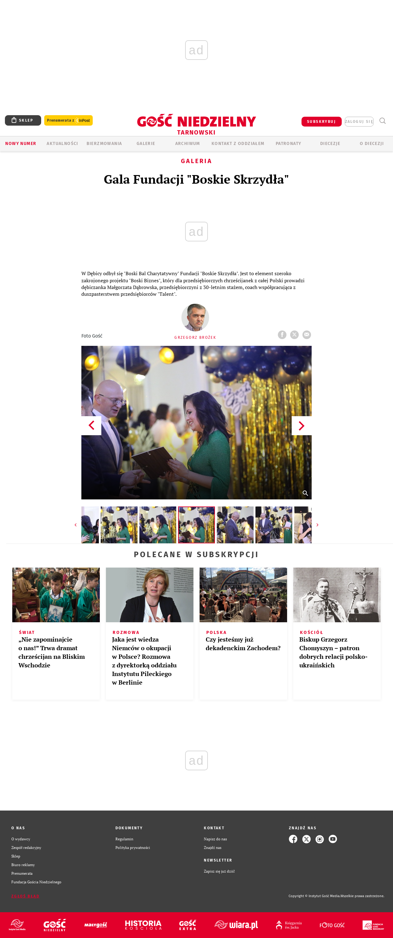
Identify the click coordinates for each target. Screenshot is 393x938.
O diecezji (372, 143)
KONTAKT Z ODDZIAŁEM (238, 143)
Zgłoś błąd (25, 896)
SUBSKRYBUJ (321, 121)
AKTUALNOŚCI (62, 143)
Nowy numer (20, 143)
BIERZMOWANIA (104, 143)
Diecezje (330, 143)
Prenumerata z (68, 120)
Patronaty (289, 143)
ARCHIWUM (187, 143)
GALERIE (146, 143)
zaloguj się (359, 121)
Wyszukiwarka (382, 121)
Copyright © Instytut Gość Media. (314, 896)
